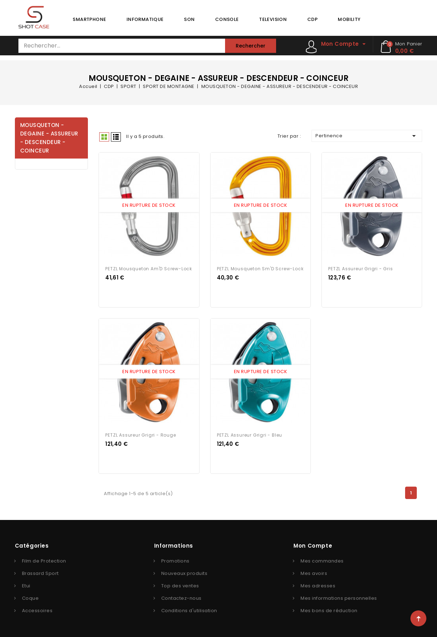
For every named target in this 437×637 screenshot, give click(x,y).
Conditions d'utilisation (189, 608)
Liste (115, 137)
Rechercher (250, 45)
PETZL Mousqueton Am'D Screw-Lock (148, 268)
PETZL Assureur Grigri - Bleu (249, 433)
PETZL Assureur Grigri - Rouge (140, 433)
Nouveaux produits (184, 571)
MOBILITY (349, 19)
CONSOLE (227, 19)
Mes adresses (318, 583)
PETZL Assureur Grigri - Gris (360, 268)
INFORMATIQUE (145, 19)
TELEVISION (273, 19)
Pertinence (366, 136)
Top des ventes (180, 583)
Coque (30, 596)
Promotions (175, 558)
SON (189, 19)
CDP (312, 19)
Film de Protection (44, 558)
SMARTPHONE (89, 19)
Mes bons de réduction (329, 608)
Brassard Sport (40, 571)
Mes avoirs (314, 571)
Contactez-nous (181, 596)
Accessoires (37, 608)
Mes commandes (322, 558)
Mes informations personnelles (339, 596)
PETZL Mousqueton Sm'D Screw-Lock (260, 268)
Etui (26, 583)
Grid (104, 137)
